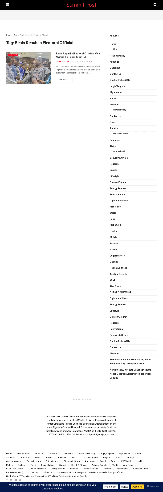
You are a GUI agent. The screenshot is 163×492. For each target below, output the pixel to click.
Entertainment (117, 194)
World (113, 213)
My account (116, 92)
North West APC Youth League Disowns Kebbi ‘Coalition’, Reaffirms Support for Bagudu (130, 374)
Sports (113, 170)
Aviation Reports (118, 274)
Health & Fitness (118, 268)
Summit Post (81, 5)
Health (113, 231)
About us (114, 62)
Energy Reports (118, 188)
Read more (64, 79)
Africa (113, 146)
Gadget (114, 261)
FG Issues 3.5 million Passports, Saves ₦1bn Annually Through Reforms (130, 361)
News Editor (63, 61)
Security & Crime (119, 158)
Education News (120, 134)
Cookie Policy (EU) (120, 80)
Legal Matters (117, 255)
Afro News (115, 206)
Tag (15, 35)
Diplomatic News (119, 200)
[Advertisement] (81, 14)
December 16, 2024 (79, 61)
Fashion (114, 243)
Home (9, 35)
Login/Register (118, 86)
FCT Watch (115, 225)
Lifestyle (114, 176)
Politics (13, 55)
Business (115, 140)
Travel (113, 249)
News (113, 122)
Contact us (115, 74)
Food (112, 219)
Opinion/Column (118, 182)
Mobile (113, 237)
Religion (114, 164)
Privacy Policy (117, 55)
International (119, 151)
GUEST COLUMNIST (120, 292)
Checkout (115, 68)
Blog (115, 49)
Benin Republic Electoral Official (34, 35)
